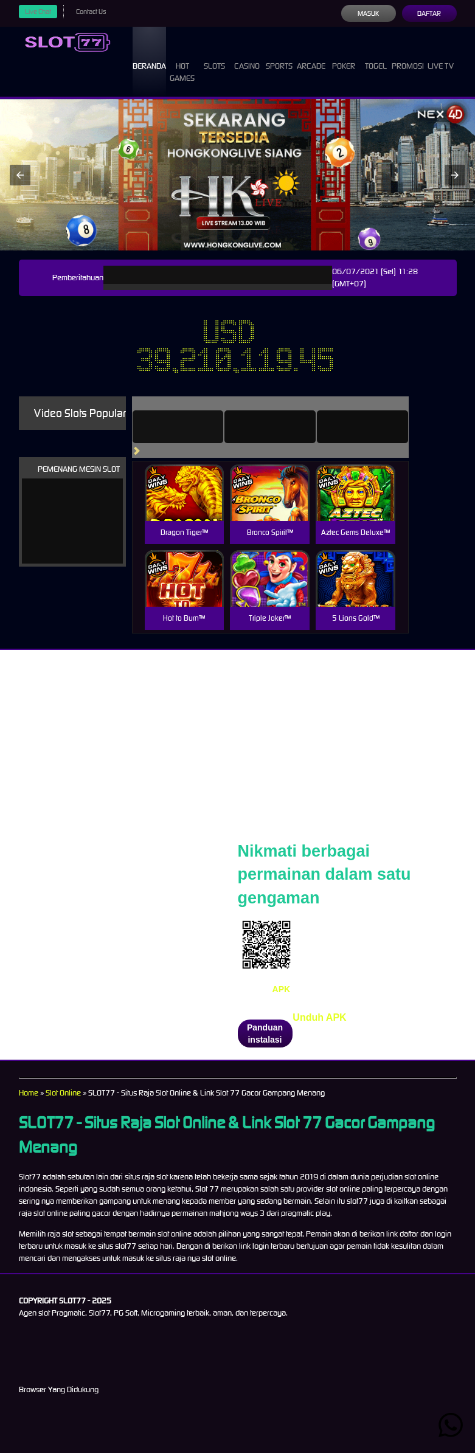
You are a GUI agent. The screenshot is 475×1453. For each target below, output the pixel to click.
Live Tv (441, 55)
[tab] (178, 426)
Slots (214, 55)
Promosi (408, 55)
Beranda (149, 55)
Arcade (311, 55)
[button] (20, 175)
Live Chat (38, 11)
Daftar (429, 13)
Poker (343, 55)
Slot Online (63, 1093)
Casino (247, 55)
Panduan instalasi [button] (265, 1033)
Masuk (368, 13)
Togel (376, 55)
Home (28, 1093)
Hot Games (182, 61)
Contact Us (91, 11)
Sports (279, 55)
